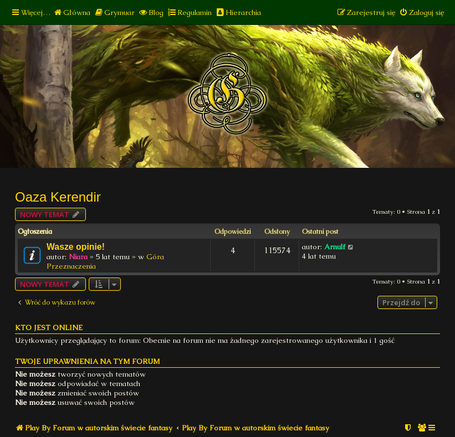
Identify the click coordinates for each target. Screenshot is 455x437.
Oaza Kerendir (58, 196)
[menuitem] (71, 12)
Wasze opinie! (76, 246)
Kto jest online (49, 327)
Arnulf (334, 246)
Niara (78, 256)
